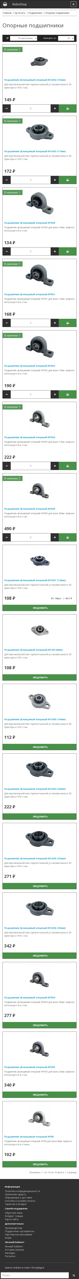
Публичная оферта (15, 1194)
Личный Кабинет (14, 1246)
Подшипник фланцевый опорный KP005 (29, 1067)
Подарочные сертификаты (19, 1231)
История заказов (14, 1249)
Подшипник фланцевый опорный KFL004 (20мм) (35, 788)
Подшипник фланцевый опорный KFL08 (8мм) (33, 649)
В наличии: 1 (12, 49)
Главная (7, 12)
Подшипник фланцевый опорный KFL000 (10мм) (35, 719)
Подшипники (35, 12)
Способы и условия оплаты (20, 1200)
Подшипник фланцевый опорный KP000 (29, 222)
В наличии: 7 (12, 407)
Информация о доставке (18, 1197)
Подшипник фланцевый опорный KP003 (29, 437)
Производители (13, 1228)
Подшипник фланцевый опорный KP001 (29, 294)
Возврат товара (14, 1216)
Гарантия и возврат (16, 1204)
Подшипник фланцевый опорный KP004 (29, 997)
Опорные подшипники (57, 12)
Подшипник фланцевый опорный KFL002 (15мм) (35, 79)
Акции (8, 1237)
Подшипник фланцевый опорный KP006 (29, 508)
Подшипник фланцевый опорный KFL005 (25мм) (35, 858)
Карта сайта (11, 1219)
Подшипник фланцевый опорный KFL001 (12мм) (35, 580)
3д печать (19, 12)
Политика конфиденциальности (22, 1191)
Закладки (10, 1252)
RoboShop (19, 4)
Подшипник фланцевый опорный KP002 (29, 365)
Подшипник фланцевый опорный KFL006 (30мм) (35, 927)
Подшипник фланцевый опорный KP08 (29, 1136)
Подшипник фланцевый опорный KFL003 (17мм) (35, 151)
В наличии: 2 (12, 478)
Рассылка (10, 1256)
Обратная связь (14, 1212)
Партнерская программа (18, 1234)
